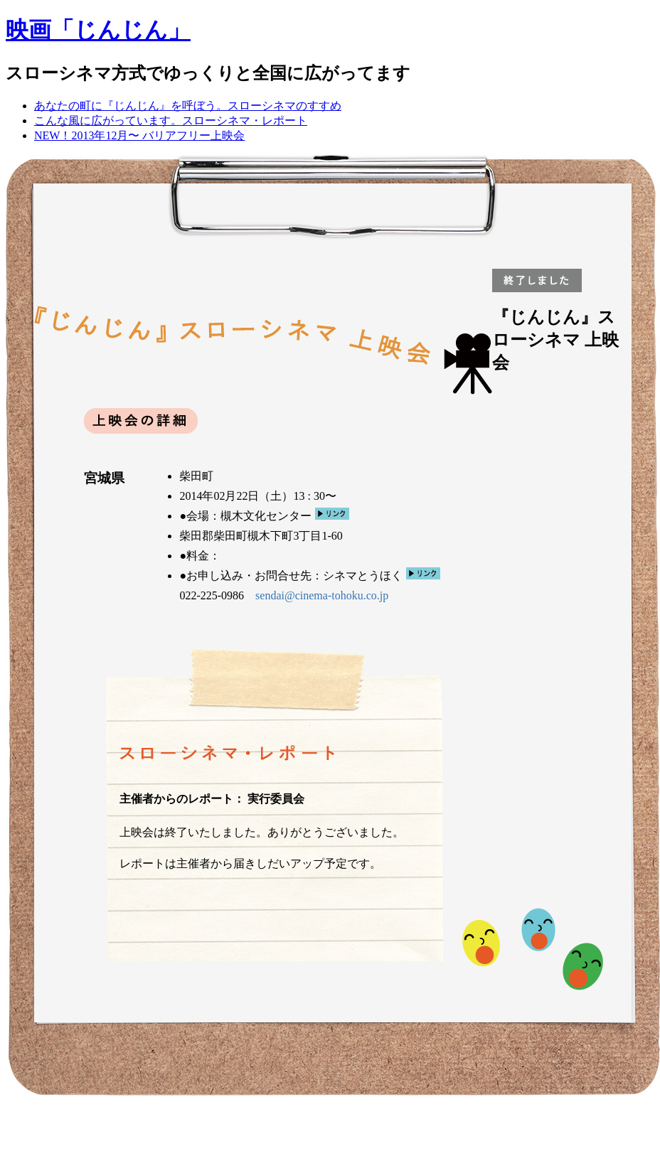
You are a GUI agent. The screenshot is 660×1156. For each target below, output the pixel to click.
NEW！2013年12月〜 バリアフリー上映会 (139, 135)
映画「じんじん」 (98, 30)
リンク (332, 514)
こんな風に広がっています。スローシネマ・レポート (170, 120)
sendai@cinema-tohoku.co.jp (321, 595)
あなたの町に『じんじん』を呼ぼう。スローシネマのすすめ (187, 106)
